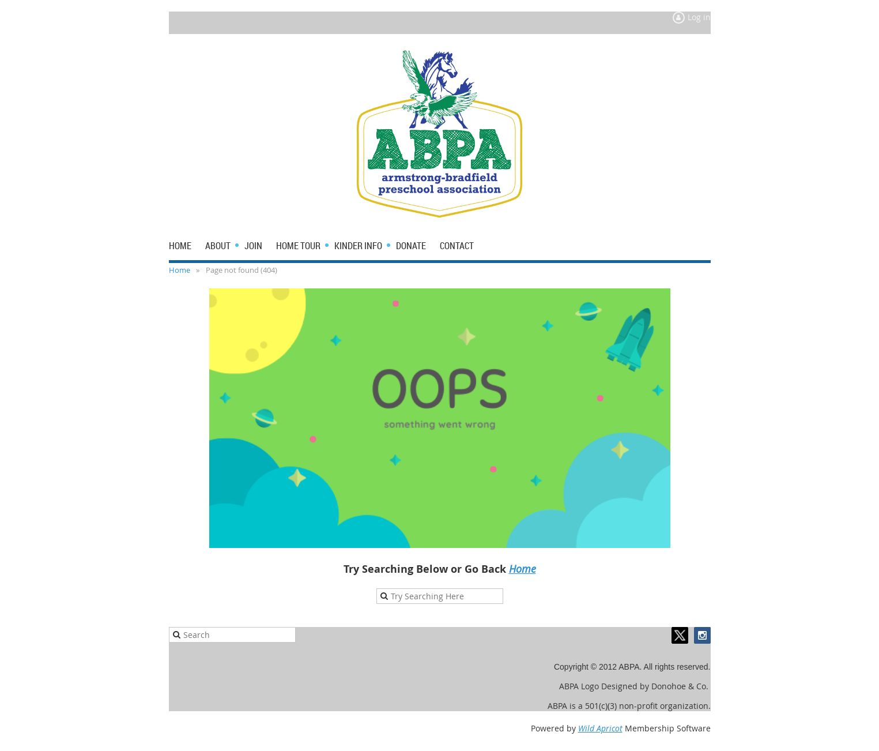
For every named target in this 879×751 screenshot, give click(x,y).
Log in (699, 17)
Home (179, 270)
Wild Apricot (600, 728)
